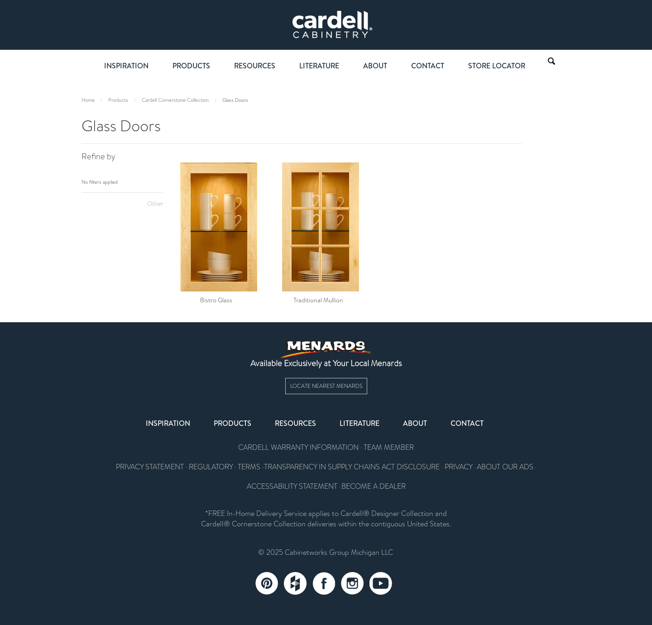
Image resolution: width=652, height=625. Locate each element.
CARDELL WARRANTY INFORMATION (298, 447)
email (326, 603)
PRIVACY (459, 467)
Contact (427, 66)
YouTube (380, 583)
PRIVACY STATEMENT (150, 467)
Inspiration (126, 66)
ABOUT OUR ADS (505, 467)
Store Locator (496, 66)
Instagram (352, 583)
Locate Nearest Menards (326, 386)
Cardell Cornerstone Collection (175, 100)
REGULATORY (211, 467)
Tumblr (295, 583)
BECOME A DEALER (373, 486)
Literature (319, 66)
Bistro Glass (216, 300)
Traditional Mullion (318, 300)
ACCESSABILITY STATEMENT (292, 486)
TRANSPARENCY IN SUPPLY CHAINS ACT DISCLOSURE (352, 467)
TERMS (249, 467)
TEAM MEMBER (389, 447)
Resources (254, 66)
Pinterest (266, 583)
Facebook (323, 583)
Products (191, 66)
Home (88, 100)
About (375, 66)
